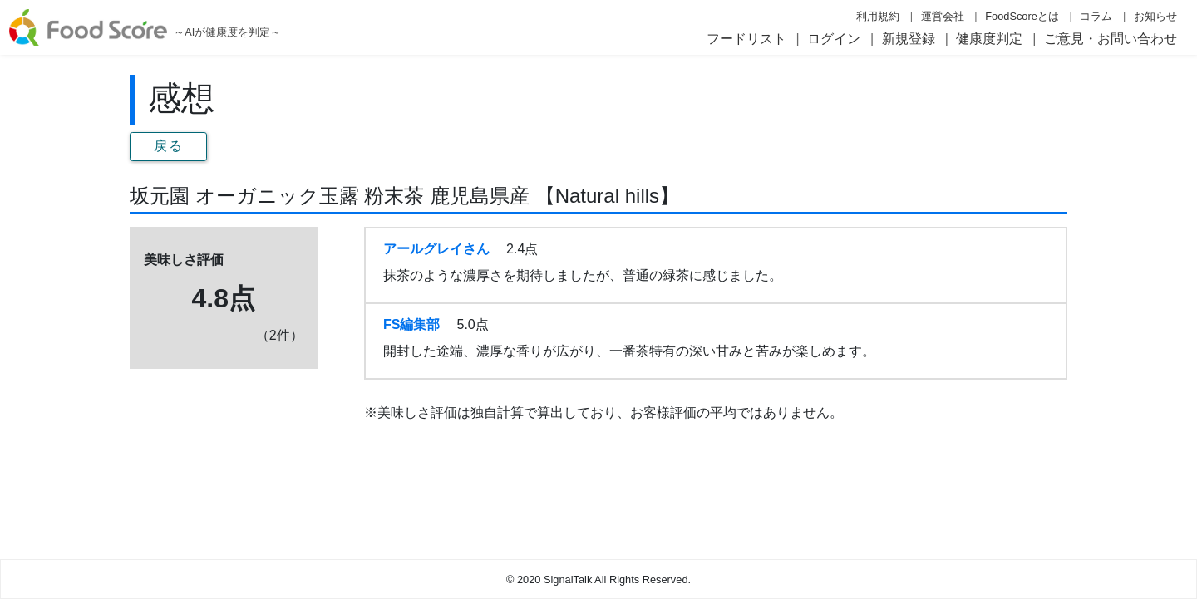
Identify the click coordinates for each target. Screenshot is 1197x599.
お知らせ (1155, 16)
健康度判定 (989, 39)
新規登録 (908, 39)
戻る (168, 146)
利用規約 (877, 16)
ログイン (833, 39)
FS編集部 (411, 324)
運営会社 (942, 16)
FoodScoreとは (1022, 16)
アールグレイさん (436, 249)
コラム (1096, 16)
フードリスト (746, 39)
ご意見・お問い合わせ (1110, 39)
